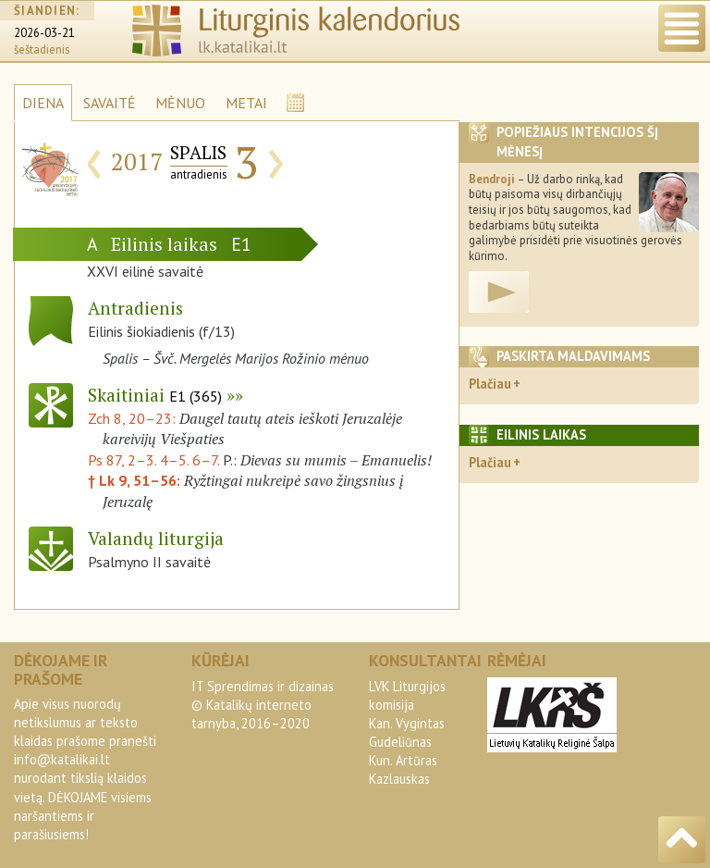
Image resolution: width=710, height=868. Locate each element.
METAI (246, 102)
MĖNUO (180, 102)
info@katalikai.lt (62, 759)
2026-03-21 (44, 33)
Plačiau (490, 383)
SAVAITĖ (109, 102)
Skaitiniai (155, 394)
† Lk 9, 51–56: (136, 480)
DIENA (43, 102)
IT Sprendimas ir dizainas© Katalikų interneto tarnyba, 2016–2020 (262, 704)
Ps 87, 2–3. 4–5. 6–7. (153, 460)
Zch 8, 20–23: (133, 418)
